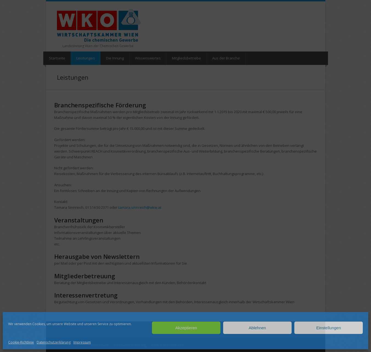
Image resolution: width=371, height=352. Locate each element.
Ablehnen (257, 327)
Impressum (82, 342)
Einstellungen (328, 327)
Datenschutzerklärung (54, 342)
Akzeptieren (186, 327)
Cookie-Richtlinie (21, 342)
